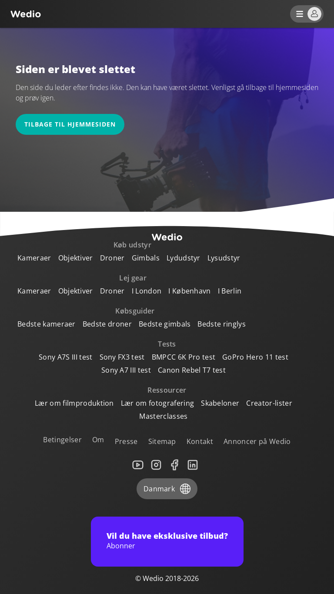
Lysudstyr (223, 258)
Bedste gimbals (164, 324)
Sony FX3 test (122, 357)
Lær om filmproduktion (74, 403)
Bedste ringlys (221, 324)
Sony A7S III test (65, 357)
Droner (112, 258)
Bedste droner (107, 324)
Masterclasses (163, 416)
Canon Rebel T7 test (192, 370)
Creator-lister (269, 403)
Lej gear (133, 278)
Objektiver (75, 258)
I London (147, 291)
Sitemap (162, 441)
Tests (167, 344)
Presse (126, 441)
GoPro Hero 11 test (255, 357)
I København (189, 291)
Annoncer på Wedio (257, 441)
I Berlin (230, 291)
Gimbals (146, 258)
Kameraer (34, 258)
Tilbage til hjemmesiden (70, 124)
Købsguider (134, 311)
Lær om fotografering (157, 403)
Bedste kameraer (46, 324)
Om (98, 439)
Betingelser (62, 439)
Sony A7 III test (126, 370)
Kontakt (200, 441)
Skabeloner (220, 403)
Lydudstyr (183, 258)
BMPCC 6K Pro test (183, 357)
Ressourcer (166, 390)
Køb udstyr (132, 245)
